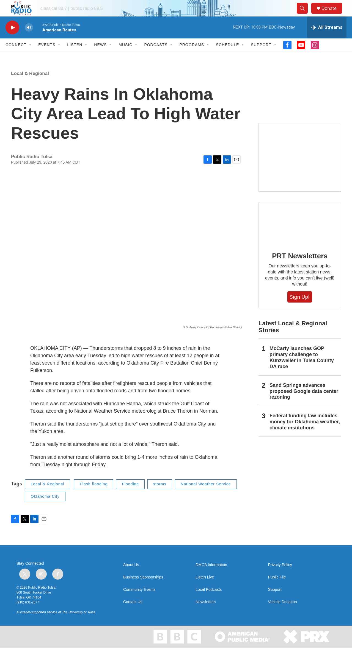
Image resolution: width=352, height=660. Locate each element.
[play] (12, 40)
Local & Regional (30, 85)
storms (159, 496)
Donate (332, 14)
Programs (191, 57)
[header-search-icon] (304, 14)
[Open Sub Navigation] (30, 57)
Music (125, 57)
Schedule (227, 57)
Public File (277, 590)
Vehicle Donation (282, 614)
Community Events (139, 602)
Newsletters (206, 614)
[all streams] (326, 40)
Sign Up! (299, 309)
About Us (131, 577)
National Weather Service (206, 496)
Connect (16, 57)
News (100, 57)
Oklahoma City (45, 509)
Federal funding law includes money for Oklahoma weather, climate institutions (305, 434)
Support (261, 57)
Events (46, 57)
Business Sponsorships (143, 590)
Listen (74, 57)
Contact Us (132, 614)
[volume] (29, 40)
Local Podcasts (209, 602)
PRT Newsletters (300, 268)
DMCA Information (211, 577)
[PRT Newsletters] (300, 235)
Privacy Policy (280, 577)
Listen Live (205, 590)
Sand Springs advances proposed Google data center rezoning (304, 403)
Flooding (130, 496)
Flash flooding (94, 496)
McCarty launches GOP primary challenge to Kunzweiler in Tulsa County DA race (302, 370)
